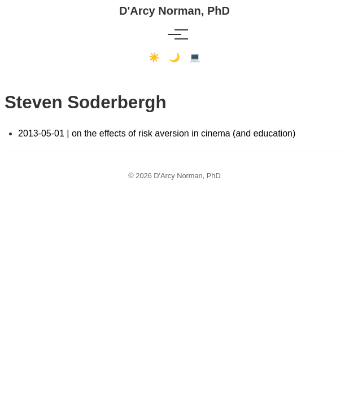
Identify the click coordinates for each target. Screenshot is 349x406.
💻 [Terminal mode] (194, 57)
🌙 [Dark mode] (174, 57)
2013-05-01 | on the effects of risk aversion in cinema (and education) (156, 133)
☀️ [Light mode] (154, 57)
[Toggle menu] (174, 34)
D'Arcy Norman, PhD (174, 11)
